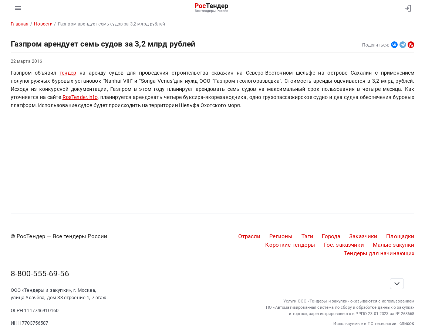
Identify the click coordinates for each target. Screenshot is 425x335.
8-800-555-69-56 (40, 273)
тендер (68, 73)
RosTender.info (80, 97)
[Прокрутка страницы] (397, 283)
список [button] (407, 323)
